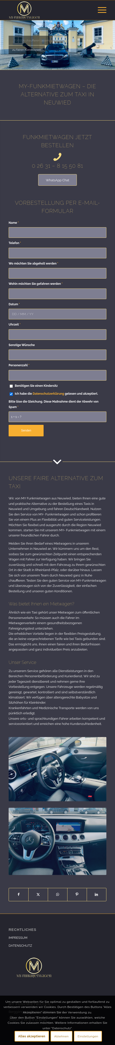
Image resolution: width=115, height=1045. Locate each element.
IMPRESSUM (18, 938)
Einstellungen (88, 1036)
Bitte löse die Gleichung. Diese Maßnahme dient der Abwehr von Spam (54, 404)
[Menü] (99, 10)
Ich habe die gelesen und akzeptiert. (56, 393)
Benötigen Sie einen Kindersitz (36, 386)
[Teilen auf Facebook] (18, 894)
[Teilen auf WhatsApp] (57, 894)
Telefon (15, 243)
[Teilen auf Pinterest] (77, 894)
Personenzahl (19, 365)
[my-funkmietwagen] (48, 10)
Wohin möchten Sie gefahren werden (36, 284)
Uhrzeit (14, 324)
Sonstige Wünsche (22, 345)
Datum (14, 304)
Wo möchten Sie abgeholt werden (33, 263)
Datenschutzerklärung (48, 393)
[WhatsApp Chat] (57, 180)
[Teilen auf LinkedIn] (96, 894)
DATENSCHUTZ (20, 945)
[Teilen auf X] (38, 894)
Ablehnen (61, 1036)
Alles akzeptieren (31, 1036)
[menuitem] (99, 10)
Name (14, 223)
